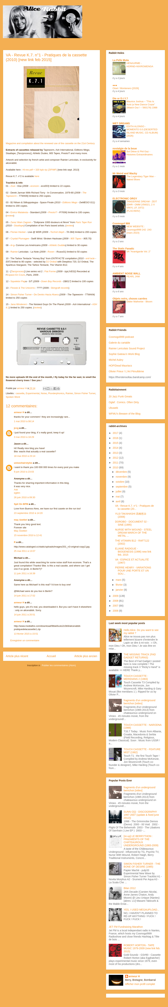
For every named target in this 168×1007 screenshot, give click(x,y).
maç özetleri (20, 519)
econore (34, 186)
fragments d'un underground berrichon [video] (139, 702)
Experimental (33, 393)
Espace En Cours (16, 274)
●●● (115, 85)
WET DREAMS (121, 123)
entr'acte (90, 258)
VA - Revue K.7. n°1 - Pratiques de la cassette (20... (134, 507)
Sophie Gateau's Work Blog (124, 354)
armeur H (19, 412)
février (119, 584)
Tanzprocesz (17, 271)
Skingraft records (59, 287)
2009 (116, 595)
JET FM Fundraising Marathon (126, 926)
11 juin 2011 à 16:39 (24, 573)
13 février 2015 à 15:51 (26, 633)
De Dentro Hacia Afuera (46, 294)
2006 (116, 610)
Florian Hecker (18, 232)
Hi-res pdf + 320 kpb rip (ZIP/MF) (40, 169)
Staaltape (19, 225)
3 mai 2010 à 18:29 (24, 437)
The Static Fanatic (123, 248)
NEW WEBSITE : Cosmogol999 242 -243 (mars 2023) (138, 229)
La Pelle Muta (121, 60)
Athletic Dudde (57, 245)
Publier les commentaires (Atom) (59, 665)
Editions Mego (70, 202)
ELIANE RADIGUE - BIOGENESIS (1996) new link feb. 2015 (133, 551)
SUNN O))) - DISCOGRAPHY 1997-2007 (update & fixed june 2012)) (141, 814)
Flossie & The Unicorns (22, 287)
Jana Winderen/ (18, 304)
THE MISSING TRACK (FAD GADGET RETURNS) (140, 656)
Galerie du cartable (119, 342)
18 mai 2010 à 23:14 (24, 456)
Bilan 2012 (130, 888)
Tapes (78, 238)
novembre (122, 476)
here (37, 176)
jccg (16, 428)
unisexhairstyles (23, 463)
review (10, 215)
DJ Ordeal (51, 261)
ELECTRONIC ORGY (125, 198)
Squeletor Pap (17, 281)
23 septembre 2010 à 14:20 (28, 513)
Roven (51, 251)
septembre (122, 486)
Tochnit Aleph (57, 232)
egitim (17, 492)
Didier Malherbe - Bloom (139, 301)
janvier (120, 589)
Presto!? (52, 212)
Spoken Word (13, 397)
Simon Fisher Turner (21, 294)
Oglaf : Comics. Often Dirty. (124, 402)
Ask (16, 489)
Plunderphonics (56, 393)
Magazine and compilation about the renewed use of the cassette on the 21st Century (50, 104)
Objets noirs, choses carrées (130, 298)
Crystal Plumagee (19, 238)
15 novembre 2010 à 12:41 (28, 535)
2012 (116, 457)
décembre (122, 471)
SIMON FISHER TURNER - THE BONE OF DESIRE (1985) (142, 865)
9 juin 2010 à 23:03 (24, 471)
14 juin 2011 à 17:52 (24, 595)
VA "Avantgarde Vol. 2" (138, 251)
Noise (44, 393)
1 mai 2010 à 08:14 (24, 421)
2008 (116, 600)
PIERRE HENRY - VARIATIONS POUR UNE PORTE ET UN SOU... (133, 570)
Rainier (14, 251)
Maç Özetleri (20, 530)
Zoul (12, 186)
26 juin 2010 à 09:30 (24, 497)
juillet (119, 491)
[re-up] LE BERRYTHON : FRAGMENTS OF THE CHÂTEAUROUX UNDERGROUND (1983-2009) (141, 841)
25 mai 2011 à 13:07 (24, 551)
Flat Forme (50, 271)
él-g (12, 245)
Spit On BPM (21, 504)
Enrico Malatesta (19, 212)
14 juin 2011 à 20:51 (24, 614)
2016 (116, 438)
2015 (116, 442)
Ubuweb (113, 407)
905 (72, 238)
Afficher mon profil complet (140, 984)
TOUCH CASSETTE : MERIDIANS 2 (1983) (136, 677)
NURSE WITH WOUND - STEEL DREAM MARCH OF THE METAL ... (133, 532)
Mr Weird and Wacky (125, 173)
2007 (116, 605)
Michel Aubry (116, 359)
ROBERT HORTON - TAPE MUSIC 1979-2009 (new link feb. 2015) (142, 948)
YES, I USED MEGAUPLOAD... (141, 909)
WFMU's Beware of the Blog (124, 413)
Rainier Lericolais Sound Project (127, 348)
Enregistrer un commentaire (24, 640)
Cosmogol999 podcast (121, 336)
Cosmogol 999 (121, 223)
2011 (116, 462)
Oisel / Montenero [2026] (126, 88)
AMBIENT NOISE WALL (127, 273)
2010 (116, 467)
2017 (116, 433)
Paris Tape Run (84, 222)
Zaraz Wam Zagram (20, 222)
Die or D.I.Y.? (120, 98)
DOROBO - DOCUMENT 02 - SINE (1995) (131, 523)
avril (118, 501)
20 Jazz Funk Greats (120, 396)
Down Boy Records (51, 281)
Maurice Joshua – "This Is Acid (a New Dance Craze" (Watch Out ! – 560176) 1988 (141, 104)
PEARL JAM (133, 276)
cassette (20, 393)
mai (118, 496)
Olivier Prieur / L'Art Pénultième (126, 371)
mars (119, 579)
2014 (116, 447)
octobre (120, 481)
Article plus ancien (85, 656)
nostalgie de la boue (125, 148)
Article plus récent (17, 656)
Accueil (51, 656)
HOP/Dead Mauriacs (120, 365)
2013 (116, 452)
